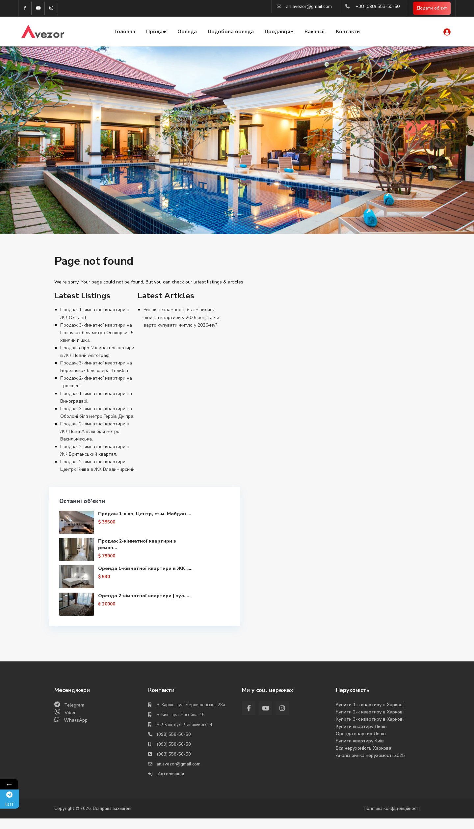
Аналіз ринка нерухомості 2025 (370, 766)
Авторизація (170, 785)
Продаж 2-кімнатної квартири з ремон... (111, 556)
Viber (70, 723)
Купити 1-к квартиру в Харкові (370, 715)
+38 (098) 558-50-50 (378, 6)
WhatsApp (76, 731)
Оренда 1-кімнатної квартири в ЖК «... (120, 591)
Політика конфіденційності (392, 819)
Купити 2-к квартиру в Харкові (370, 722)
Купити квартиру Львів (361, 737)
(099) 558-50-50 (174, 755)
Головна (125, 32)
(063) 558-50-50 (174, 765)
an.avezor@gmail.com (309, 6)
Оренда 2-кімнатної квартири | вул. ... (119, 623)
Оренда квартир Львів (361, 744)
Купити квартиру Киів (360, 751)
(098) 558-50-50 (174, 745)
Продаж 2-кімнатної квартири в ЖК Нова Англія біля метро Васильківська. (94, 431)
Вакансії (314, 32)
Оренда (187, 32)
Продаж (156, 32)
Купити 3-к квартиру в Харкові (370, 730)
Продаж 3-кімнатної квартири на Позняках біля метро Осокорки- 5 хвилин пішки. (96, 332)
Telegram (74, 715)
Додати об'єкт (431, 8)
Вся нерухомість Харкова (363, 759)
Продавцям (279, 32)
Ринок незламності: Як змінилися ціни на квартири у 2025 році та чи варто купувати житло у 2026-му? (181, 317)
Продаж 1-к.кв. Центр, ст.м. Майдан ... (116, 520)
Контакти (348, 32)
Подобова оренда (231, 32)
